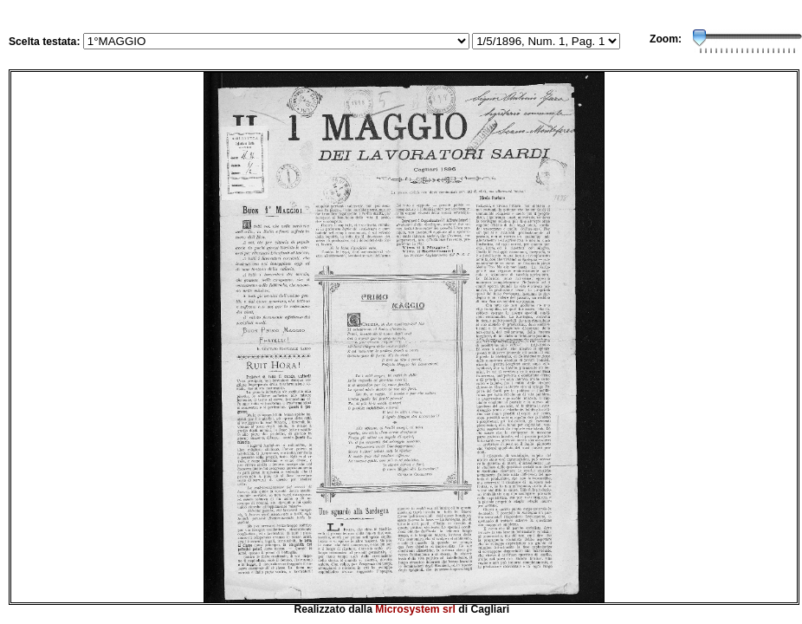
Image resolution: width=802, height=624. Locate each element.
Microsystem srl (415, 609)
